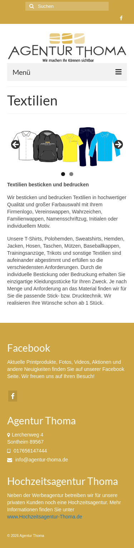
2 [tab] (71, 174)
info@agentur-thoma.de (37, 459)
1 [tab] (63, 174)
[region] (67, 147)
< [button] (16, 145)
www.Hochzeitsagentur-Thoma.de (44, 516)
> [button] (118, 145)
